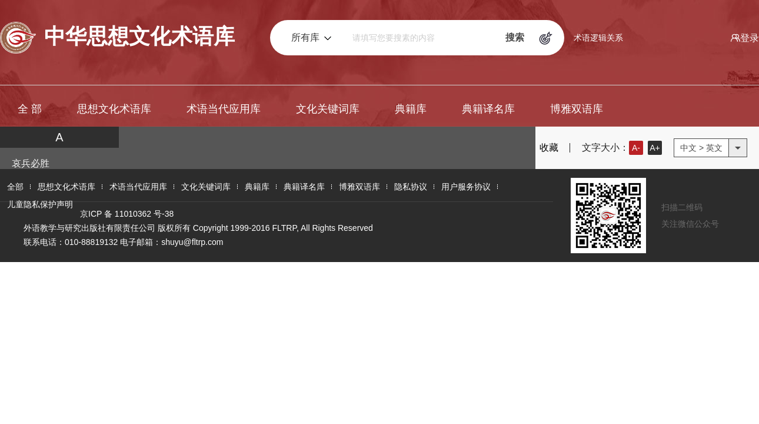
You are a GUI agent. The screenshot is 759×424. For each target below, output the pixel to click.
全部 (15, 186)
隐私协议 (410, 186)
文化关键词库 (327, 109)
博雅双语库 (576, 109)
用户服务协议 (466, 186)
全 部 (30, 109)
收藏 (541, 148)
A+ (655, 148)
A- (636, 148)
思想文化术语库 (114, 109)
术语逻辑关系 (598, 37)
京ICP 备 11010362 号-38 (127, 213)
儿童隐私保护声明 (40, 204)
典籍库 (411, 109)
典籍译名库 (488, 109)
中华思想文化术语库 (117, 38)
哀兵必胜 (30, 163)
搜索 (514, 37)
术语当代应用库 (224, 109)
